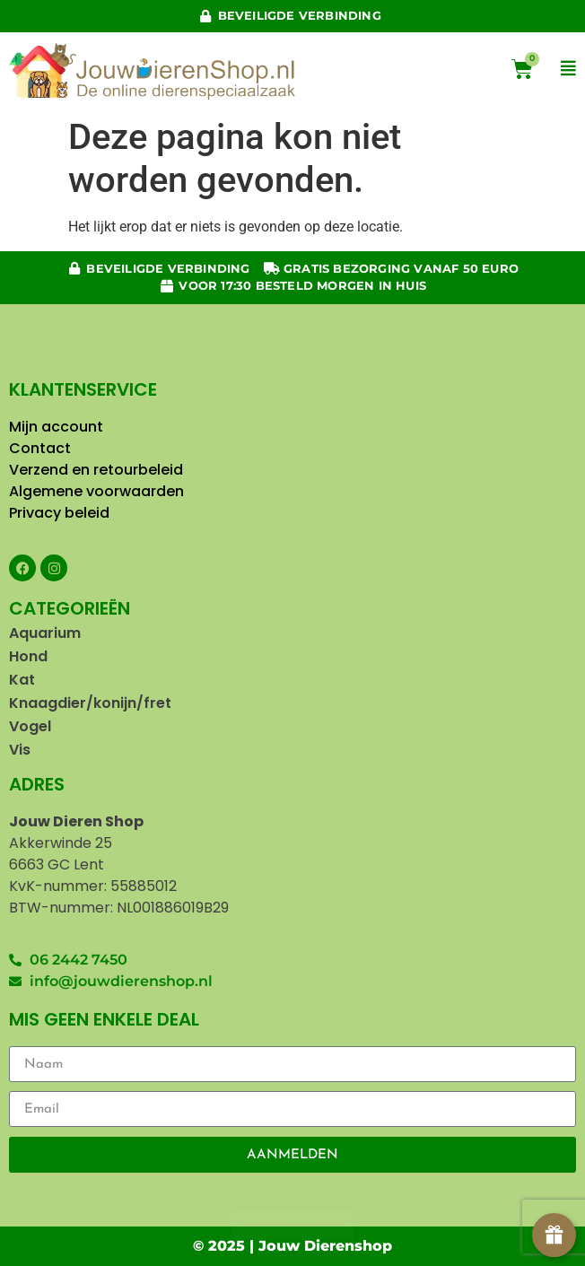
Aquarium (45, 633)
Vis (20, 749)
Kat (22, 679)
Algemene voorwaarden (96, 491)
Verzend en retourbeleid (96, 469)
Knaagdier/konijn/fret (90, 703)
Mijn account (56, 426)
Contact (41, 448)
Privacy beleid (61, 512)
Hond (28, 656)
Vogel (30, 726)
